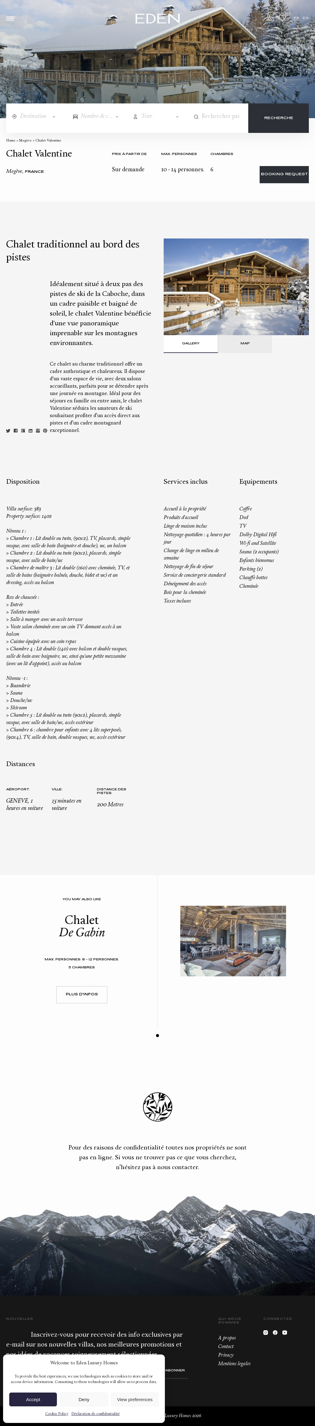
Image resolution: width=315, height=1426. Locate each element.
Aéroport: (18, 789)
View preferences (135, 1399)
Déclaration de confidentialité (95, 1414)
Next (301, 287)
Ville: (57, 789)
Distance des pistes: (111, 791)
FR (297, 18)
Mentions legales (234, 1364)
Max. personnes (179, 154)
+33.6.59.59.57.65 (271, 17)
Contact (225, 1346)
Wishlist (282, 17)
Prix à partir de (129, 154)
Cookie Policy (56, 1414)
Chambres (221, 154)
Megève (25, 140)
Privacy (225, 1355)
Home (10, 140)
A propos (227, 1338)
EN (306, 18)
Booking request (284, 174)
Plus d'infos (82, 995)
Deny (83, 1399)
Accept (33, 1399)
